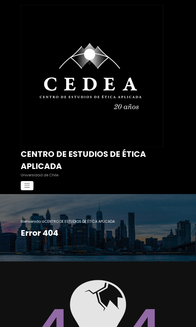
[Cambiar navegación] (27, 185)
